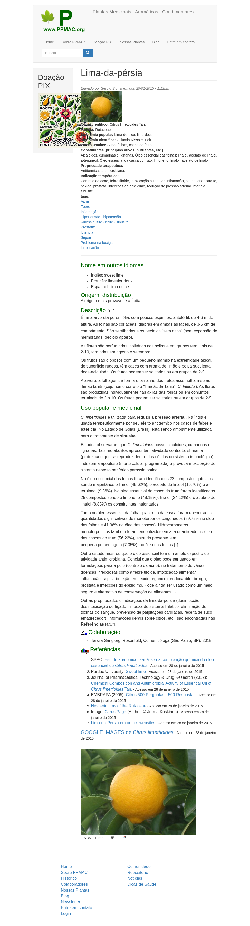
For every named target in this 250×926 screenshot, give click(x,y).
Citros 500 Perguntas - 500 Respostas (160, 695)
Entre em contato (181, 42)
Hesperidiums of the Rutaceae (118, 706)
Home (49, 42)
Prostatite (88, 227)
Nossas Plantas (132, 42)
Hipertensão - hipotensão (101, 217)
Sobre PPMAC (73, 42)
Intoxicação (90, 248)
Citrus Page (115, 712)
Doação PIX (102, 42)
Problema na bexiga (97, 243)
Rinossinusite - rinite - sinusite (105, 222)
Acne (85, 201)
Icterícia (87, 232)
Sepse (86, 237)
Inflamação (89, 212)
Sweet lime (136, 671)
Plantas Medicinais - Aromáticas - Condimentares (143, 11)
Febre (85, 207)
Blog (155, 42)
